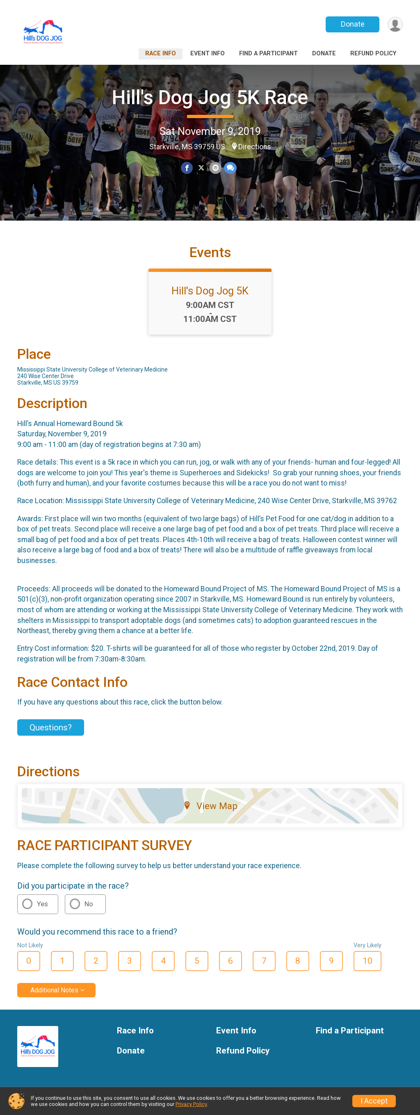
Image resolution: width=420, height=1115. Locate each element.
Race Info (160, 53)
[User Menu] (395, 24)
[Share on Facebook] (187, 168)
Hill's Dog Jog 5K (210, 291)
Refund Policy (373, 53)
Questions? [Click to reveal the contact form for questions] (51, 727)
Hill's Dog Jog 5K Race (210, 97)
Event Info (207, 53)
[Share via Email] (215, 168)
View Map (210, 805)
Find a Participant (268, 53)
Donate (353, 24)
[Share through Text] (230, 168)
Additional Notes (54, 990)
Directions (254, 147)
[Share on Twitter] (201, 168)
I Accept (374, 1101)
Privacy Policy (191, 1104)
